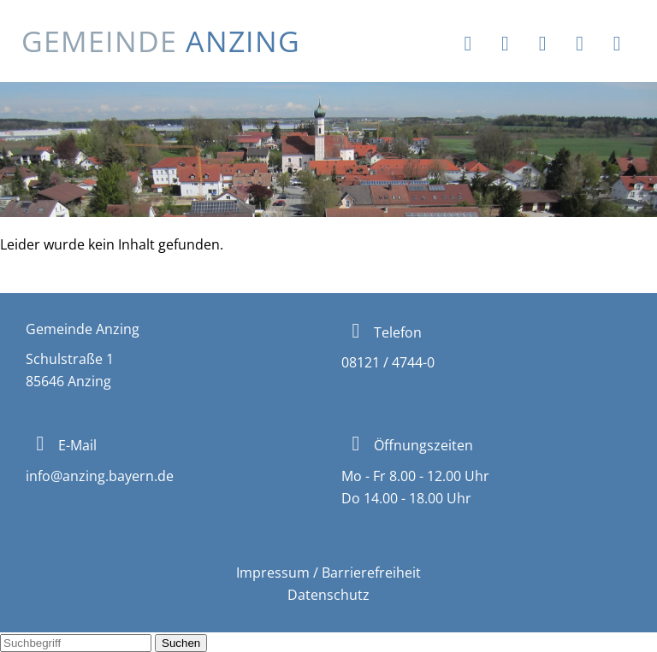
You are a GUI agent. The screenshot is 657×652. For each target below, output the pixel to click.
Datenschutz (328, 594)
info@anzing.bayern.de (100, 476)
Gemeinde (160, 41)
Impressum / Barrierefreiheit (328, 572)
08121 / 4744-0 (388, 362)
